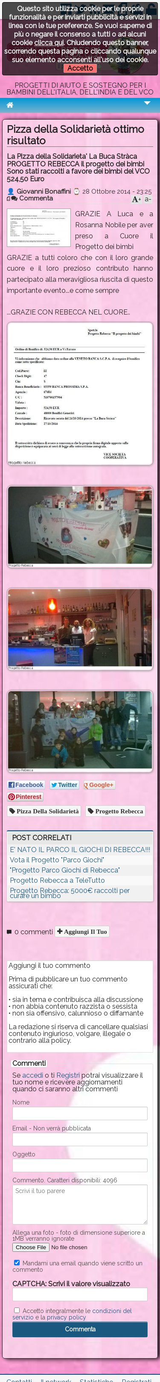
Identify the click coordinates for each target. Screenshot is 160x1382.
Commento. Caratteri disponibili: (64, 1180)
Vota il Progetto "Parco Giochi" (57, 860)
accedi (32, 1075)
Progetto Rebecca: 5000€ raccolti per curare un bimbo (70, 893)
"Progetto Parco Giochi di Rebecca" (65, 870)
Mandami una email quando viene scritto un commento (77, 1266)
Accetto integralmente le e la (72, 1314)
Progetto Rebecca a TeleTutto (57, 880)
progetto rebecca (118, 811)
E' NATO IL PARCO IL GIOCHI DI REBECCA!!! (80, 850)
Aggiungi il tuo (84, 931)
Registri (68, 1075)
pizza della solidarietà (47, 811)
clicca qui (49, 43)
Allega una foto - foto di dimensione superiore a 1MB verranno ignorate (78, 1236)
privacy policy (66, 1317)
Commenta (32, 198)
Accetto (80, 68)
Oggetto (23, 1154)
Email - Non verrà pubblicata (51, 1128)
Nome (20, 1102)
